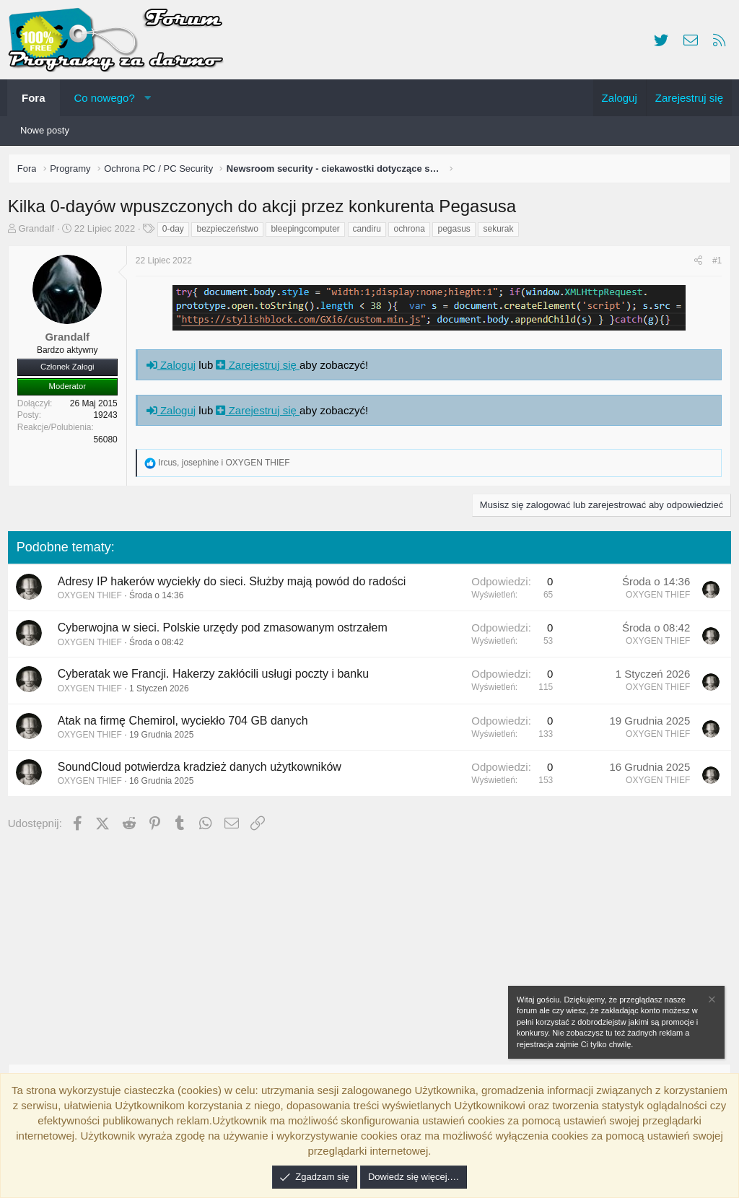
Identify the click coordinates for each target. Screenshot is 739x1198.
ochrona (412, 232)
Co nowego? (104, 98)
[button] (147, 97)
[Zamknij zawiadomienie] (711, 1001)
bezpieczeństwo (230, 232)
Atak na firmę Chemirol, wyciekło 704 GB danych (186, 723)
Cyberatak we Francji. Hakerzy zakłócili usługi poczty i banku (216, 677)
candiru (370, 232)
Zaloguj (173, 368)
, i (227, 465)
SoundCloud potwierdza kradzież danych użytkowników (202, 770)
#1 (714, 263)
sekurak (501, 232)
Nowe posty (44, 130)
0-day (176, 232)
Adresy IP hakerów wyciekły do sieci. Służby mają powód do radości (235, 584)
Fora (33, 98)
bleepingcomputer (308, 232)
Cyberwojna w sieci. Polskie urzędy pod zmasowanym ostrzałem (225, 630)
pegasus (457, 232)
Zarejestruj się (261, 368)
